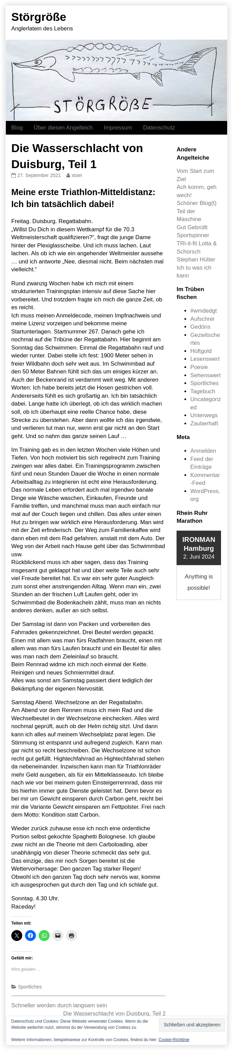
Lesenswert (205, 359)
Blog (17, 127)
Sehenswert (205, 375)
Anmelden (203, 451)
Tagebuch (202, 391)
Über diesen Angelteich (63, 127)
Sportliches (30, 986)
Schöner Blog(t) (197, 203)
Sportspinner (193, 235)
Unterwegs (204, 415)
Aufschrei (202, 319)
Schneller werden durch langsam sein (59, 1005)
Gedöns (200, 327)
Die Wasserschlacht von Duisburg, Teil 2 (114, 1013)
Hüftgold (201, 351)
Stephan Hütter (196, 259)
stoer (76, 175)
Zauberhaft (204, 423)
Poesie (199, 367)
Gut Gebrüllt (192, 227)
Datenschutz (159, 127)
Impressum (118, 127)
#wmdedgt (203, 311)
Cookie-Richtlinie (173, 1039)
